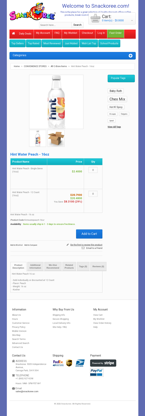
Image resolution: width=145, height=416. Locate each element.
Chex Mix (117, 99)
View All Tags (114, 127)
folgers (124, 114)
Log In (101, 32)
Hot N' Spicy (116, 107)
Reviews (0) (98, 266)
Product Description (18, 266)
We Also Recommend (53, 266)
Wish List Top (89, 43)
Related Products (69, 266)
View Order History (102, 323)
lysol (112, 121)
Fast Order (116, 32)
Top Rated (33, 43)
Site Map (16, 335)
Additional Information (35, 266)
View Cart (98, 315)
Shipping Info (59, 315)
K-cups (113, 114)
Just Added (71, 43)
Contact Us (17, 347)
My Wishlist (70, 32)
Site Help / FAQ (60, 327)
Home (17, 66)
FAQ (57, 32)
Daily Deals (25, 33)
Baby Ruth (116, 91)
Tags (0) (83, 266)
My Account (43, 32)
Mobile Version (19, 331)
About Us (16, 315)
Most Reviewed (51, 43)
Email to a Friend (94, 248)
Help (95, 327)
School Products (109, 43)
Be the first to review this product (86, 245)
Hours (15, 319)
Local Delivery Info (61, 323)
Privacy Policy (18, 327)
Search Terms (19, 339)
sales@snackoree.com (27, 391)
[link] (101, 387)
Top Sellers (17, 43)
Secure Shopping (61, 319)
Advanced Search (20, 343)
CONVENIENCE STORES (35, 66)
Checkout (87, 32)
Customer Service (20, 323)
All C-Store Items (59, 66)
